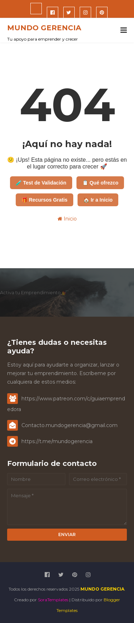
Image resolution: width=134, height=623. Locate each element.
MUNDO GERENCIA (44, 28)
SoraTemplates (53, 599)
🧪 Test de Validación (41, 183)
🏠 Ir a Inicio (98, 200)
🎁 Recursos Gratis (44, 200)
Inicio (67, 219)
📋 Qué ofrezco (100, 183)
